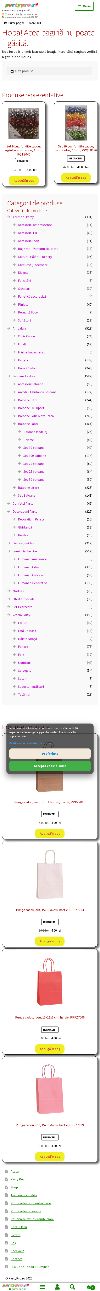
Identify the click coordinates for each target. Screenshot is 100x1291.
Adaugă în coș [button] (24, 180)
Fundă (22, 344)
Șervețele (24, 670)
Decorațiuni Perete (31, 519)
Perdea (23, 535)
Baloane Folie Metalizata (36, 416)
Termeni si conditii (24, 1195)
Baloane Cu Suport (31, 408)
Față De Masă (27, 631)
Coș (13, 1243)
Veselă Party (21, 615)
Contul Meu (19, 1227)
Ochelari (24, 288)
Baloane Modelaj (35, 432)
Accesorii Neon (28, 241)
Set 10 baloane (33, 448)
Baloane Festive (24, 376)
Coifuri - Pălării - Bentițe (35, 257)
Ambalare (20, 328)
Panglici (23, 360)
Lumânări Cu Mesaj (31, 575)
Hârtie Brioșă (27, 639)
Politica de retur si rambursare (32, 1219)
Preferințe (50, 753)
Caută (72, 1287)
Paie (21, 655)
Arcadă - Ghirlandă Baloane (37, 392)
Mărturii (18, 591)
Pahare (23, 646)
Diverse (23, 272)
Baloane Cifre (27, 400)
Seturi (22, 678)
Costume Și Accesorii (33, 265)
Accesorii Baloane (30, 384)
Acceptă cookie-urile (50, 766)
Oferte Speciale (24, 599)
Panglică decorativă (32, 296)
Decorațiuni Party (25, 511)
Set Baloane (26, 495)
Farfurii (23, 623)
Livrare (15, 1235)
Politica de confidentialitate (31, 1203)
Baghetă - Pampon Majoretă (38, 249)
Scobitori (24, 663)
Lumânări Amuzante (32, 559)
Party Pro (17, 1179)
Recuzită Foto (28, 312)
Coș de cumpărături (87, 1286)
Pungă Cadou (27, 368)
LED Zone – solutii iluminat (30, 1267)
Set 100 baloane (34, 456)
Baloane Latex (28, 424)
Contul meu (57, 1287)
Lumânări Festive (25, 551)
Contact (16, 1259)
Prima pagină (16, 23)
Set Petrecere (22, 607)
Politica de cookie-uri (26, 1211)
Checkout (17, 1251)
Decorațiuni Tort (24, 543)
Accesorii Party (23, 217)
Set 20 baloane (33, 464)
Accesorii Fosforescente (35, 225)
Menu (42, 1287)
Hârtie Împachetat (31, 352)
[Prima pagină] (17, 1287)
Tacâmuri (24, 694)
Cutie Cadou (26, 336)
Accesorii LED (27, 233)
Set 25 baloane (33, 471)
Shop (14, 1187)
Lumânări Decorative (33, 583)
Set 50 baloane (33, 479)
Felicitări (24, 280)
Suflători (24, 320)
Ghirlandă (25, 527)
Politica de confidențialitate (30, 743)
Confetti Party (23, 503)
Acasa (15, 1171)
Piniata (23, 304)
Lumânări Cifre (28, 567)
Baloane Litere (28, 487)
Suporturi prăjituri (31, 686)
